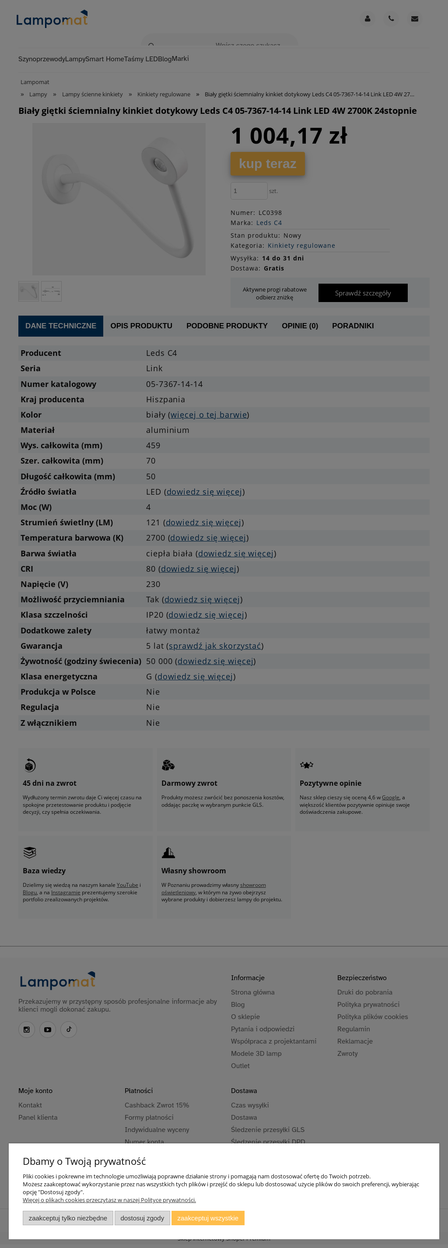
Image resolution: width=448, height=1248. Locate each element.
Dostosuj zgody (142, 1218)
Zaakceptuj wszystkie (208, 1218)
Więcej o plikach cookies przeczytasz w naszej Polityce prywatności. (109, 1200)
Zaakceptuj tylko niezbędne (68, 1218)
